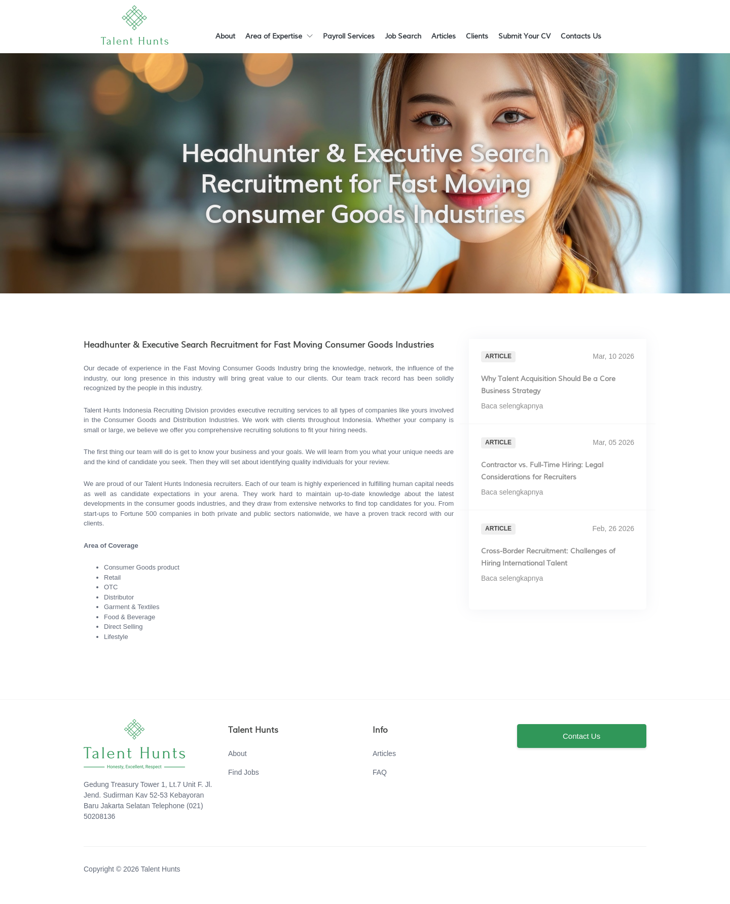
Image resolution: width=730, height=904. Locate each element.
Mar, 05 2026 (613, 442)
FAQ (380, 772)
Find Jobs (243, 772)
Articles (443, 36)
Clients (477, 36)
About (225, 36)
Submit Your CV (524, 36)
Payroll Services (349, 36)
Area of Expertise (279, 36)
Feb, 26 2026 (613, 528)
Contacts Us (581, 36)
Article (498, 356)
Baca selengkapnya (516, 406)
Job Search (403, 36)
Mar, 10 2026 (613, 356)
